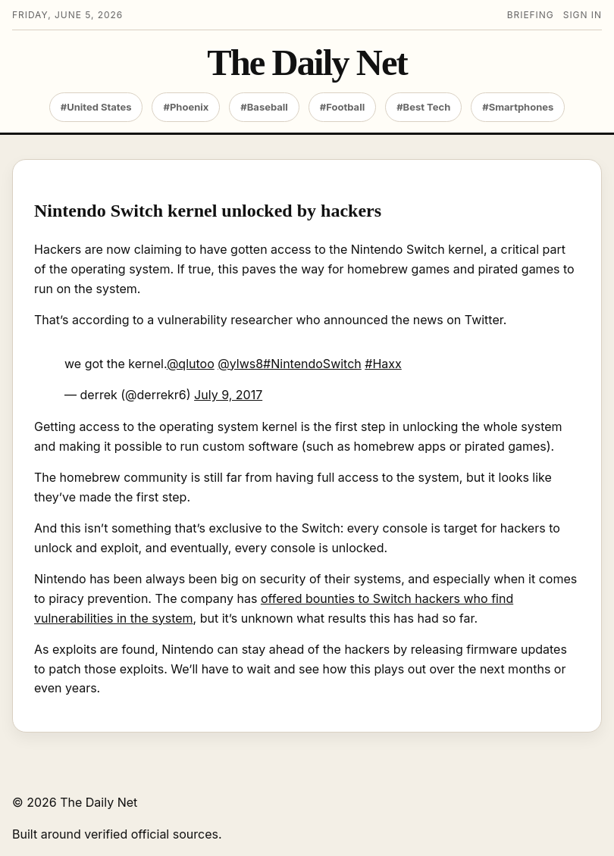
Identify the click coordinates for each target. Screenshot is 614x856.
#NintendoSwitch (312, 363)
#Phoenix (185, 107)
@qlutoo (191, 363)
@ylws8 (240, 363)
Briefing (530, 14)
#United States (96, 107)
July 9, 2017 (228, 394)
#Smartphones (517, 107)
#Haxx (383, 363)
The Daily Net (307, 62)
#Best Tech (423, 107)
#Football (342, 107)
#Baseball (264, 107)
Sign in (582, 14)
